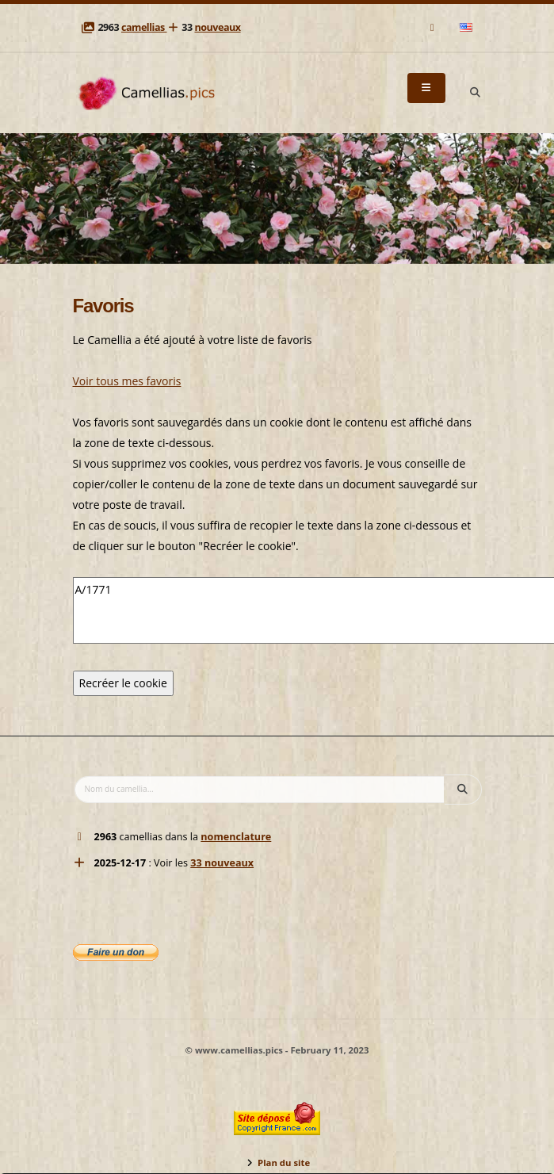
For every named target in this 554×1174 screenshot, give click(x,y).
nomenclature (236, 836)
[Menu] (426, 88)
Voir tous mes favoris (127, 380)
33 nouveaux (222, 863)
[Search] (475, 92)
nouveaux (217, 27)
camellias (144, 27)
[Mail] (433, 27)
